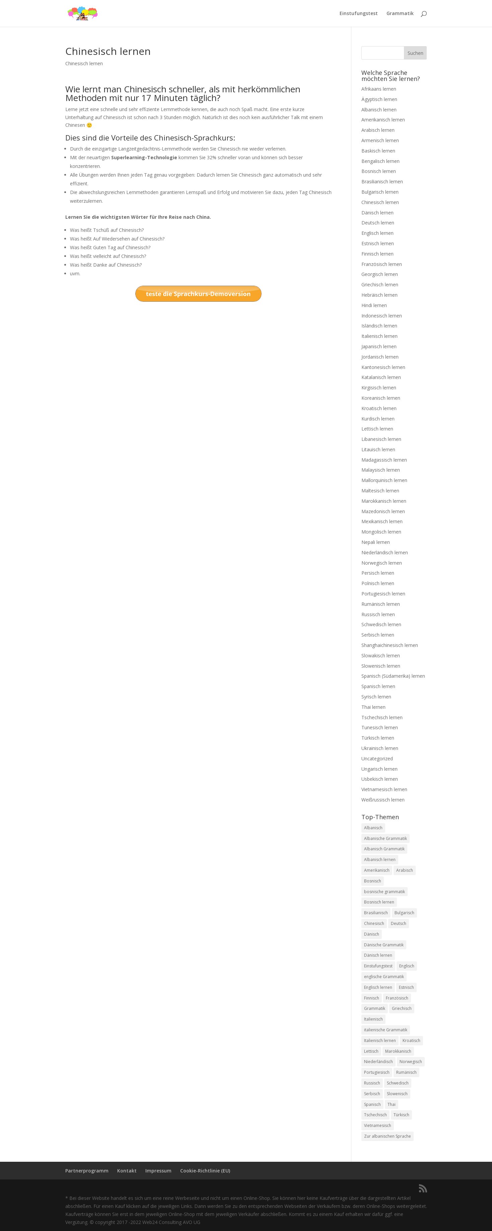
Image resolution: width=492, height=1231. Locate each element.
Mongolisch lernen (381, 532)
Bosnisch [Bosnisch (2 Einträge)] (372, 881)
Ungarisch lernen (379, 769)
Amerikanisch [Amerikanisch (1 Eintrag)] (377, 870)
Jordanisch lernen (380, 357)
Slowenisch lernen (380, 666)
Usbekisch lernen (379, 779)
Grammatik (400, 13)
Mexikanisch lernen (382, 521)
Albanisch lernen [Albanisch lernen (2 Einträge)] (380, 859)
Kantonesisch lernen (383, 367)
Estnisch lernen (377, 243)
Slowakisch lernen (380, 655)
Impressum (158, 1170)
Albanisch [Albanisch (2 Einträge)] (373, 828)
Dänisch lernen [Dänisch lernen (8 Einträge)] (378, 955)
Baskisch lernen (378, 151)
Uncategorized (377, 758)
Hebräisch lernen (379, 295)
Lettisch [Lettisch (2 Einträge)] (371, 1051)
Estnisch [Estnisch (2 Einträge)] (406, 987)
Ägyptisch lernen (379, 99)
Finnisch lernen (377, 254)
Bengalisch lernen (380, 161)
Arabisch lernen (378, 130)
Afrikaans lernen (378, 89)
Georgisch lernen (379, 274)
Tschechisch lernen (382, 717)
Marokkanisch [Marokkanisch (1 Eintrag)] (398, 1051)
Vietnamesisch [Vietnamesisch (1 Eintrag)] (377, 1125)
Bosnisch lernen (378, 171)
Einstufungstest (359, 13)
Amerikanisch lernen (383, 119)
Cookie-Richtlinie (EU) (205, 1170)
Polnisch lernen (377, 583)
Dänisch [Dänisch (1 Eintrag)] (371, 934)
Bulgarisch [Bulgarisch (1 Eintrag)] (404, 913)
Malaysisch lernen (380, 470)
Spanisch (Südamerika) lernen (393, 676)
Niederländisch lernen (384, 552)
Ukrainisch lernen (379, 748)
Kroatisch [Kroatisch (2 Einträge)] (411, 1040)
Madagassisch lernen (384, 460)
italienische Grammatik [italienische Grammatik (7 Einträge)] (385, 1030)
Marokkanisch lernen (383, 501)
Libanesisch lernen (381, 439)
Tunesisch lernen (379, 727)
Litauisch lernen (378, 449)
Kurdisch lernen (378, 418)
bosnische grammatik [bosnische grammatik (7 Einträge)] (384, 891)
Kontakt (127, 1170)
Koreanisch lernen (380, 398)
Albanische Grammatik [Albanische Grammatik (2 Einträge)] (385, 838)
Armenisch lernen (380, 140)
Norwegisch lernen (381, 563)
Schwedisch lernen (381, 624)
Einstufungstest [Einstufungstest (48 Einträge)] (378, 966)
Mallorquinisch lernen (384, 480)
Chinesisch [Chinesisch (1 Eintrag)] (374, 923)
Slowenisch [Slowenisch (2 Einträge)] (397, 1094)
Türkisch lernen (377, 738)
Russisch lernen (378, 614)
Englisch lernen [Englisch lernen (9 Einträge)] (378, 987)
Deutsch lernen (377, 222)
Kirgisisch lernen (378, 387)
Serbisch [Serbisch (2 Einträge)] (372, 1094)
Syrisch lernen (376, 696)
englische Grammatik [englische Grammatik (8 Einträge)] (384, 976)
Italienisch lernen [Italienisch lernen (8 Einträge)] (380, 1040)
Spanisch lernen (378, 686)
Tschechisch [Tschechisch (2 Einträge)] (375, 1115)
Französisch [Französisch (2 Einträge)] (397, 998)
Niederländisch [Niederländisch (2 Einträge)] (378, 1061)
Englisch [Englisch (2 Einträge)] (406, 966)
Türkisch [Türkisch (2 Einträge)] (401, 1115)
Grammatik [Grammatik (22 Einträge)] (374, 1008)
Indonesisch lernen (381, 315)
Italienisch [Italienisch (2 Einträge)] (373, 1019)
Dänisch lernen (377, 212)
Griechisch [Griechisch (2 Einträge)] (402, 1008)
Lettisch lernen (377, 428)
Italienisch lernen (379, 336)
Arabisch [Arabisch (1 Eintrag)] (404, 870)
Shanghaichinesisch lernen (389, 645)
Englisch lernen (377, 233)
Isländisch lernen (379, 325)
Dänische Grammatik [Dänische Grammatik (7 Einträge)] (384, 945)
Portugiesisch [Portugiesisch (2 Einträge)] (377, 1072)
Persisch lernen (377, 573)
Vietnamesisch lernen (384, 789)
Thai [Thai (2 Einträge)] (392, 1104)
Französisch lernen (381, 264)
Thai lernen (373, 707)
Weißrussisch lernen (383, 799)
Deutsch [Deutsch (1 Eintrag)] (398, 923)
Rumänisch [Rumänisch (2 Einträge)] (406, 1072)
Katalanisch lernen (381, 377)
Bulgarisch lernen (380, 192)
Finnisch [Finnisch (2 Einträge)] (371, 998)
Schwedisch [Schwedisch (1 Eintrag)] (398, 1083)
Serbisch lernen (377, 635)
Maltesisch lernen (380, 490)
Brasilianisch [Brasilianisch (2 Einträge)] (376, 913)
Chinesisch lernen (84, 63)
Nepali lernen (375, 542)
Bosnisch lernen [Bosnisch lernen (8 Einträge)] (379, 902)
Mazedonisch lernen (383, 511)
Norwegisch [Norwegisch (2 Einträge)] (411, 1061)
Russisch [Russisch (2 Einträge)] (372, 1083)
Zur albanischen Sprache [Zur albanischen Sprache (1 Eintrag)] (387, 1136)
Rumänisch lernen (380, 604)
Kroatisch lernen (379, 408)
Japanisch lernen (379, 346)
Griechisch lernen (379, 284)
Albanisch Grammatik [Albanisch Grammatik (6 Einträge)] (384, 849)
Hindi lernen (374, 305)
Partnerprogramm (87, 1170)
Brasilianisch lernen (382, 181)
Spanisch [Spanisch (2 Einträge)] (372, 1104)
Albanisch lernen (379, 109)
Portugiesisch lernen (383, 593)
